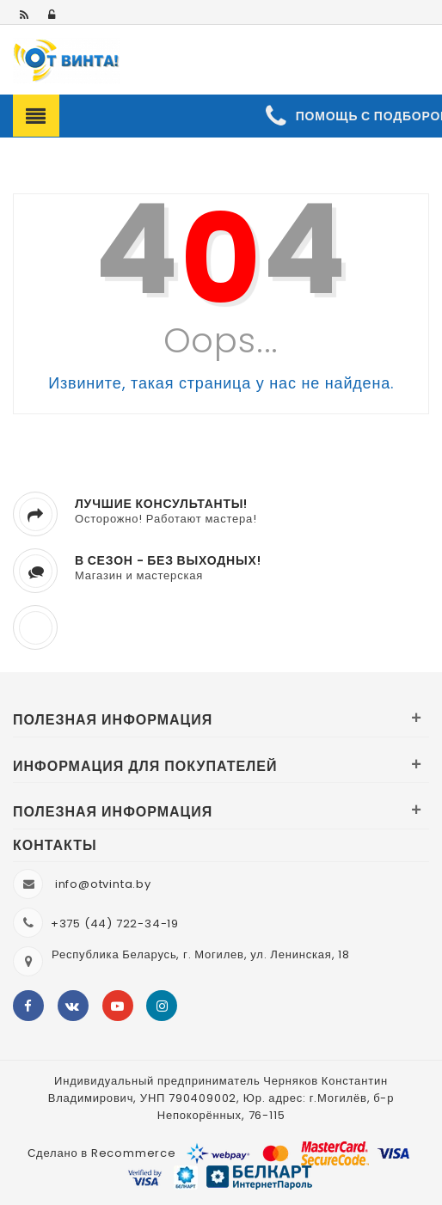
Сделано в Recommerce (102, 1153)
